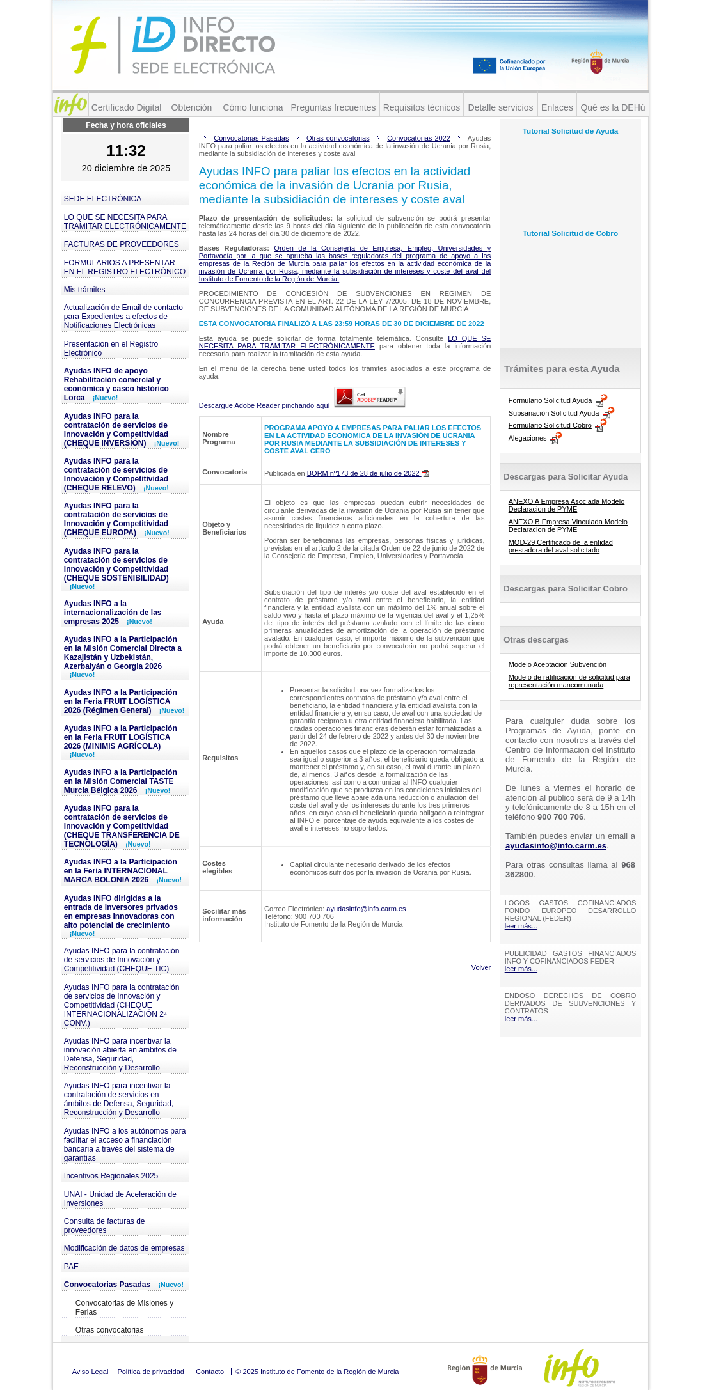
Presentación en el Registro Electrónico (111, 348)
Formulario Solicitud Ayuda (550, 399)
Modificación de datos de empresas (124, 1248)
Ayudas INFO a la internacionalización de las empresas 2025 (113, 612)
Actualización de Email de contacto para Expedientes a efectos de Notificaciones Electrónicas (123, 316)
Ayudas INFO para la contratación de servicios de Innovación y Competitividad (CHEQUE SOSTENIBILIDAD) (116, 568)
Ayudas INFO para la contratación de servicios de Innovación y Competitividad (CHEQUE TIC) (122, 959)
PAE (71, 1266)
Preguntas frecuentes (333, 107)
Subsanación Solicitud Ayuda (554, 412)
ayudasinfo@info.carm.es (366, 908)
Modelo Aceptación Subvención (558, 664)
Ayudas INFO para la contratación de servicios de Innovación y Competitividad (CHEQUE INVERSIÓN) (122, 430)
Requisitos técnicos (422, 107)
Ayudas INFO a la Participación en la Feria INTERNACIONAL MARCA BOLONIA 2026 (123, 870)
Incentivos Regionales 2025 (111, 1175)
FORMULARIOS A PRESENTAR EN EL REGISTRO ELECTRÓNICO (125, 267)
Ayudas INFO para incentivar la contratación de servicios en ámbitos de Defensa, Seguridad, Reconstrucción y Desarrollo (118, 1099)
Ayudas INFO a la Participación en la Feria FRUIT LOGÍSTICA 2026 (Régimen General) (124, 701)
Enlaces (557, 107)
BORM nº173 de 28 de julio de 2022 (368, 473)
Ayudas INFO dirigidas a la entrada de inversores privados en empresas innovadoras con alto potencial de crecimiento (121, 915)
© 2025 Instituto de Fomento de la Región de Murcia (317, 1371)
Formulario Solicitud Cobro (550, 425)
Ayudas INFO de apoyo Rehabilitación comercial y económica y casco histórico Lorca (116, 384)
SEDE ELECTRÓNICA (102, 198)
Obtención (191, 107)
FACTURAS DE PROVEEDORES (121, 244)
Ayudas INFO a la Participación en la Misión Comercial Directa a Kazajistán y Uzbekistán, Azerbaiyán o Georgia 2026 (123, 656)
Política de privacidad (150, 1371)
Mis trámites (85, 289)
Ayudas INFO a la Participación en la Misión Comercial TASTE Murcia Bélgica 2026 (120, 781)
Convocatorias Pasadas (124, 1284)
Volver (481, 967)
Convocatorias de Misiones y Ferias (124, 1308)
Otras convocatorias (109, 1330)
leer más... (521, 926)
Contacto (210, 1371)
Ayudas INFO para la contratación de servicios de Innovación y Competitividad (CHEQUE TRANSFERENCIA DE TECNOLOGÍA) (122, 826)
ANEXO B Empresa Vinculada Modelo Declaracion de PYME (568, 525)
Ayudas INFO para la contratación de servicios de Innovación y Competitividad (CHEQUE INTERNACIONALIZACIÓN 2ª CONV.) (122, 1005)
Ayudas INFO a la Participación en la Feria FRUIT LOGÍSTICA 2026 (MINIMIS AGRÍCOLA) (120, 741)
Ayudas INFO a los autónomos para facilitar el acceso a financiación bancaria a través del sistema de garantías (125, 1144)
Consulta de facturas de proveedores (104, 1226)
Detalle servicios (501, 107)
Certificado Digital (126, 107)
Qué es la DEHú (612, 107)
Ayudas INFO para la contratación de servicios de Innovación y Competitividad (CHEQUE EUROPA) (117, 519)
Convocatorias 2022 (418, 138)
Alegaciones (528, 437)
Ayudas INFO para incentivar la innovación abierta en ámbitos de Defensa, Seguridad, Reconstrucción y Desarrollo (120, 1054)
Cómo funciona (253, 107)
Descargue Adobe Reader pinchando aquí (302, 405)
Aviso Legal (90, 1371)
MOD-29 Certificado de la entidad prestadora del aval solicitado (561, 546)
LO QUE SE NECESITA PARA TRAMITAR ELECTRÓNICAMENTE (125, 222)
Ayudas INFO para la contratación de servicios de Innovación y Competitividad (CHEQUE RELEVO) (116, 474)
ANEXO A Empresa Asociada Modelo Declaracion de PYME (567, 505)
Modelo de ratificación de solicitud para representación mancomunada (569, 681)
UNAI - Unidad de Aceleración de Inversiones (120, 1199)
